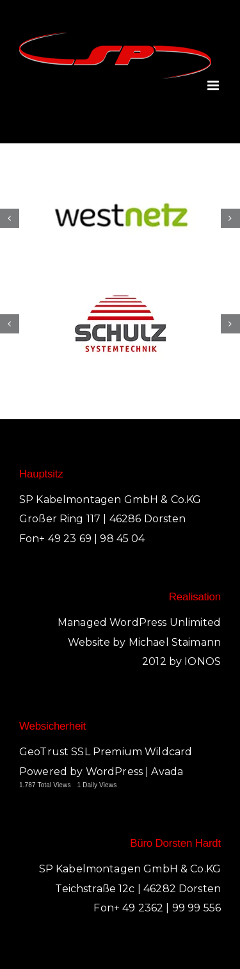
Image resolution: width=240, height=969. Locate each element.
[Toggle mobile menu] (214, 85)
